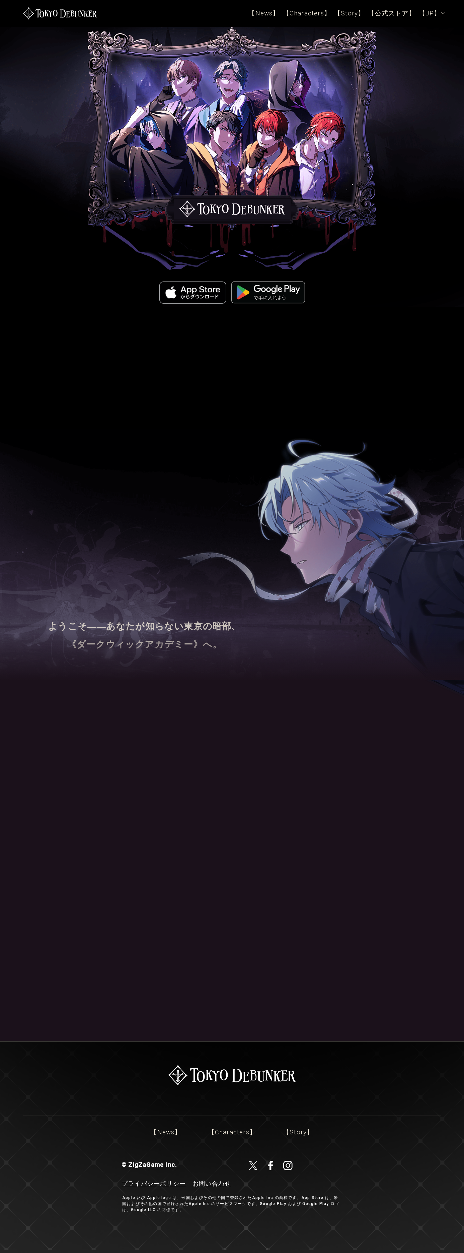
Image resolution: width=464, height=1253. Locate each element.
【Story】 (349, 13)
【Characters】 (307, 13)
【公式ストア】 (391, 13)
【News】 (263, 13)
